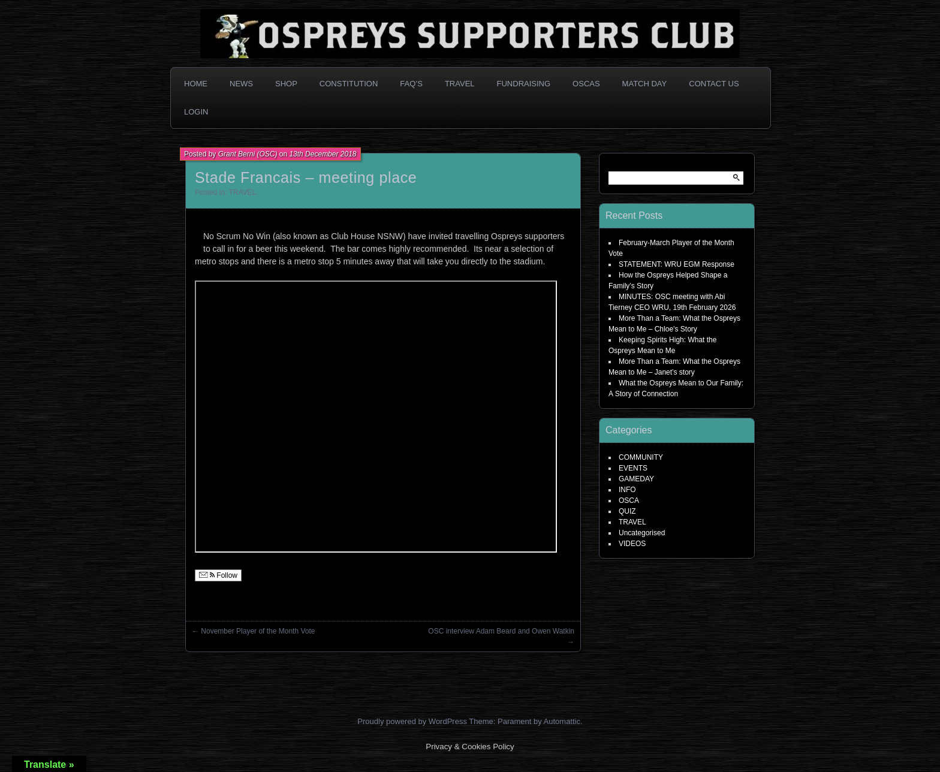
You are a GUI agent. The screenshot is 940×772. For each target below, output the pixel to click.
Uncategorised (642, 533)
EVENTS (633, 468)
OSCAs (586, 83)
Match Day (644, 83)
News (241, 83)
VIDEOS (632, 543)
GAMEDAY (636, 479)
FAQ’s (411, 83)
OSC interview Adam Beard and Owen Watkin (501, 631)
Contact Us (714, 83)
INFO (627, 489)
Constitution (349, 83)
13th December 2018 (322, 154)
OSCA (629, 500)
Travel (460, 83)
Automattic (562, 721)
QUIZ (627, 511)
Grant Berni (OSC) (248, 154)
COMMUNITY (641, 457)
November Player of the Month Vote (258, 631)
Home (195, 83)
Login (196, 111)
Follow (218, 575)
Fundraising (524, 83)
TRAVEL (242, 192)
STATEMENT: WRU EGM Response (676, 264)
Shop (286, 83)
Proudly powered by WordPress (412, 721)
